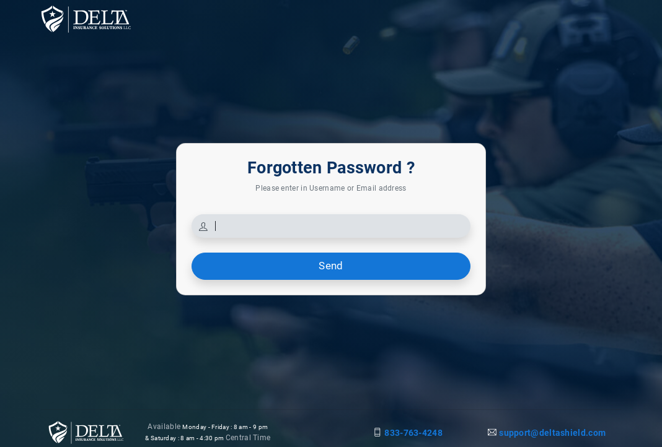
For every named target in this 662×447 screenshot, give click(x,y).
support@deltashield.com (552, 433)
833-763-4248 (413, 433)
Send (331, 265)
